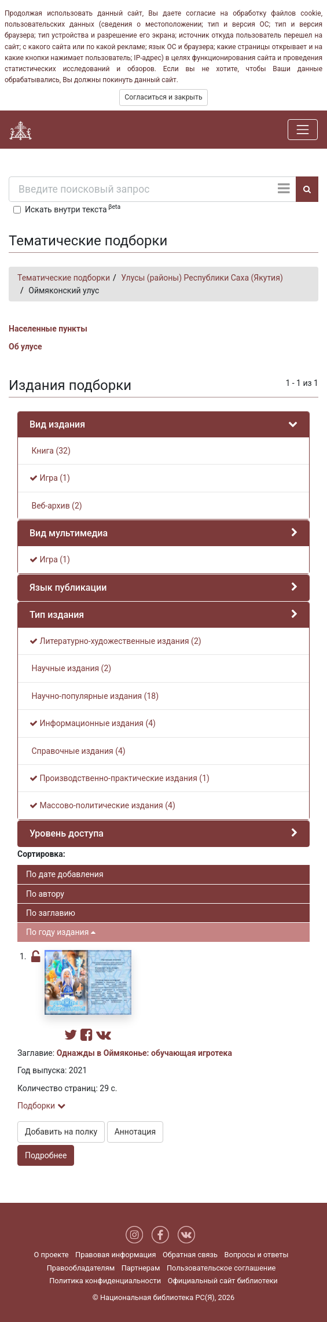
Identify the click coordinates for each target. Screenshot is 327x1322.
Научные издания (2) (70, 668)
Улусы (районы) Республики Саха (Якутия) (202, 277)
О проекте (51, 1254)
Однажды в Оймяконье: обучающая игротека (144, 1053)
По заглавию (50, 913)
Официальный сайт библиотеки (223, 1280)
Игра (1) (50, 478)
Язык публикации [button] (68, 587)
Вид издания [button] (57, 424)
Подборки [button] (41, 1105)
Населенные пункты (48, 328)
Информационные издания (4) (93, 723)
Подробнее (46, 1155)
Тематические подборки (63, 277)
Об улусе (25, 346)
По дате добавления (65, 874)
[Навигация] (303, 129)
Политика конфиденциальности (105, 1280)
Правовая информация (115, 1254)
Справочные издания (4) (78, 751)
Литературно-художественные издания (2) (115, 641)
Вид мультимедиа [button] (69, 533)
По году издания (60, 932)
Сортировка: (41, 854)
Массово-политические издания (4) (102, 805)
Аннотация (135, 1131)
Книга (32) (50, 450)
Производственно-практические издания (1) (120, 778)
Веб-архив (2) (56, 505)
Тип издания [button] (57, 614)
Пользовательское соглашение (221, 1268)
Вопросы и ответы (256, 1254)
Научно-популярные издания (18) (94, 696)
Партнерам (141, 1268)
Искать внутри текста (72, 208)
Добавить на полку (61, 1131)
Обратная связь (190, 1254)
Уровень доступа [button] (67, 833)
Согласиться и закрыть (163, 97)
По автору (45, 893)
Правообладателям (81, 1268)
